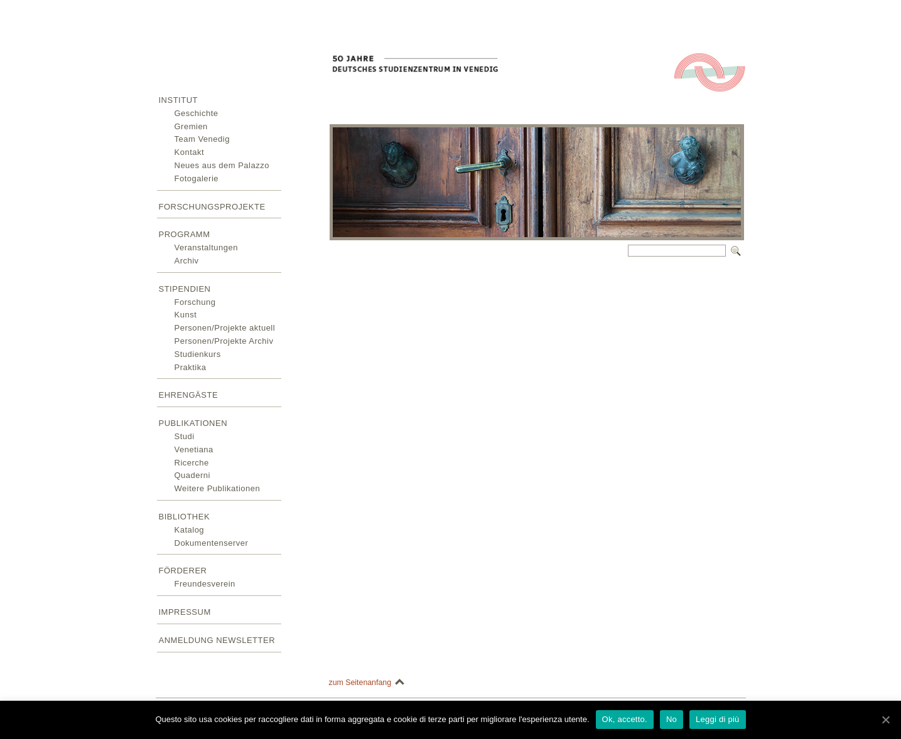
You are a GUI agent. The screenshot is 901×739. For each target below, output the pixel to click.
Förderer (183, 570)
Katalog (190, 529)
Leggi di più (718, 719)
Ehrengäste (189, 395)
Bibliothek (184, 516)
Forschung (195, 302)
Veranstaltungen (206, 247)
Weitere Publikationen (218, 488)
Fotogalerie (197, 178)
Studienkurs (198, 354)
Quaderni (192, 475)
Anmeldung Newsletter (217, 640)
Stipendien (185, 289)
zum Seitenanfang (360, 682)
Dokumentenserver (212, 543)
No (671, 719)
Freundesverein (205, 583)
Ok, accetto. (624, 719)
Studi (185, 436)
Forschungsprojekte (212, 206)
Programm (184, 234)
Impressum (185, 612)
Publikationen (193, 423)
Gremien (191, 126)
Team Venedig (202, 139)
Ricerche (192, 462)
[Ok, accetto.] (885, 719)
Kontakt (190, 152)
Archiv (187, 260)
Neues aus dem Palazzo (222, 165)
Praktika (191, 367)
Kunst (186, 314)
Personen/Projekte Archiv (224, 341)
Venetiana (194, 449)
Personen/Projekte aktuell (225, 327)
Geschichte (197, 113)
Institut (178, 100)
